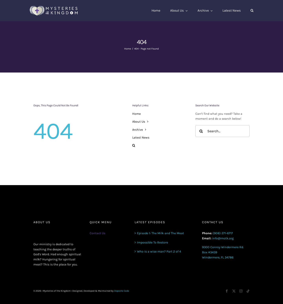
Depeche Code (121, 290)
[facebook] (226, 291)
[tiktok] (248, 291)
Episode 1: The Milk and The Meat (160, 233)
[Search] (201, 131)
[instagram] (241, 291)
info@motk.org (223, 238)
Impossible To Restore (152, 242)
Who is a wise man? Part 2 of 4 (159, 251)
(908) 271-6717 (223, 233)
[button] (252, 10)
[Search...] (222, 131)
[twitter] (233, 291)
